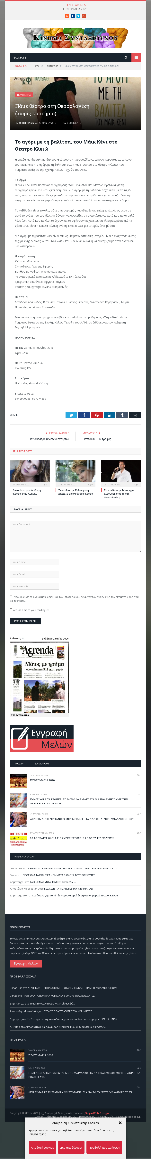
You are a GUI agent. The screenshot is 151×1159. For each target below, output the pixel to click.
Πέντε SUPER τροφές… (98, 443)
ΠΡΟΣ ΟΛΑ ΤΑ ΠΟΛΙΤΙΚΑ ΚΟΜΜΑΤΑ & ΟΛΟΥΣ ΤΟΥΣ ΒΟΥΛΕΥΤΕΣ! (59, 880)
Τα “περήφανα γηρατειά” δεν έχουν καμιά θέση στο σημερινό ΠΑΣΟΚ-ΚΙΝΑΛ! (72, 900)
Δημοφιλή (42, 768)
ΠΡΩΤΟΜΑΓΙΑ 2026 (74, 9)
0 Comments (72, 127)
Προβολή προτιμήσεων (104, 1147)
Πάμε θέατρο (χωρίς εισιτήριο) (49, 443)
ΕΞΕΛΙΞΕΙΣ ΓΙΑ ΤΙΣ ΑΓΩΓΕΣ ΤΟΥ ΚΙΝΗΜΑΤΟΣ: (68, 893)
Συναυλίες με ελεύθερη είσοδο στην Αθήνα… (27, 496)
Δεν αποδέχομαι (71, 1147)
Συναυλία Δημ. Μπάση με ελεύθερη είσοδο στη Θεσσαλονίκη (119, 498)
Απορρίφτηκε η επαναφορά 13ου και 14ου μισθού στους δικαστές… (65, 1031)
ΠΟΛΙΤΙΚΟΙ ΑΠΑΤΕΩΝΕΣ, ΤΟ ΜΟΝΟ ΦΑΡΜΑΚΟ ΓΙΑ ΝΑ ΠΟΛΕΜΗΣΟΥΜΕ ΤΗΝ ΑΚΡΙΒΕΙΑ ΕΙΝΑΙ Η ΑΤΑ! (79, 806)
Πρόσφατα (20, 768)
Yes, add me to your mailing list (29, 615)
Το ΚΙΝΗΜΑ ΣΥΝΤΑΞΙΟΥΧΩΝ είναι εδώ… (53, 886)
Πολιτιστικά (24, 99)
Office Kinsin (26, 127)
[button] (120, 1123)
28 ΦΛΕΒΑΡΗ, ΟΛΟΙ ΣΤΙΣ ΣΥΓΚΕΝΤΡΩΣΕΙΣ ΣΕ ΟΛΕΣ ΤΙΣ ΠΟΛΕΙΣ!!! (72, 843)
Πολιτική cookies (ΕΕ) (128, 1131)
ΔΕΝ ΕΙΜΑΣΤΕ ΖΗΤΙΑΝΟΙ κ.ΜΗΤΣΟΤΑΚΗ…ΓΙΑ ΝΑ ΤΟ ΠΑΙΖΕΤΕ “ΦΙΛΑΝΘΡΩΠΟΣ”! (82, 823)
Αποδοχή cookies (42, 1147)
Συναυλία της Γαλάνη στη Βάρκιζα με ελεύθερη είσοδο (75, 496)
